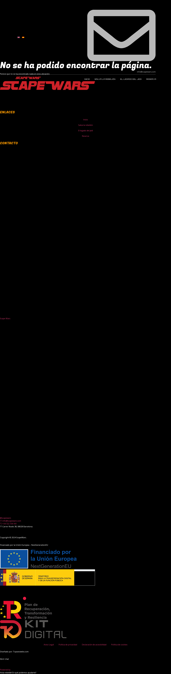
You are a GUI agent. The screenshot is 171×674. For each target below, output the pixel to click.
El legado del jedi (130, 79)
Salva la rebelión (105, 79)
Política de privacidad (68, 644)
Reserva (151, 79)
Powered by (10, 669)
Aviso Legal (49, 644)
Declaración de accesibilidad (94, 644)
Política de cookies (119, 644)
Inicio (87, 79)
